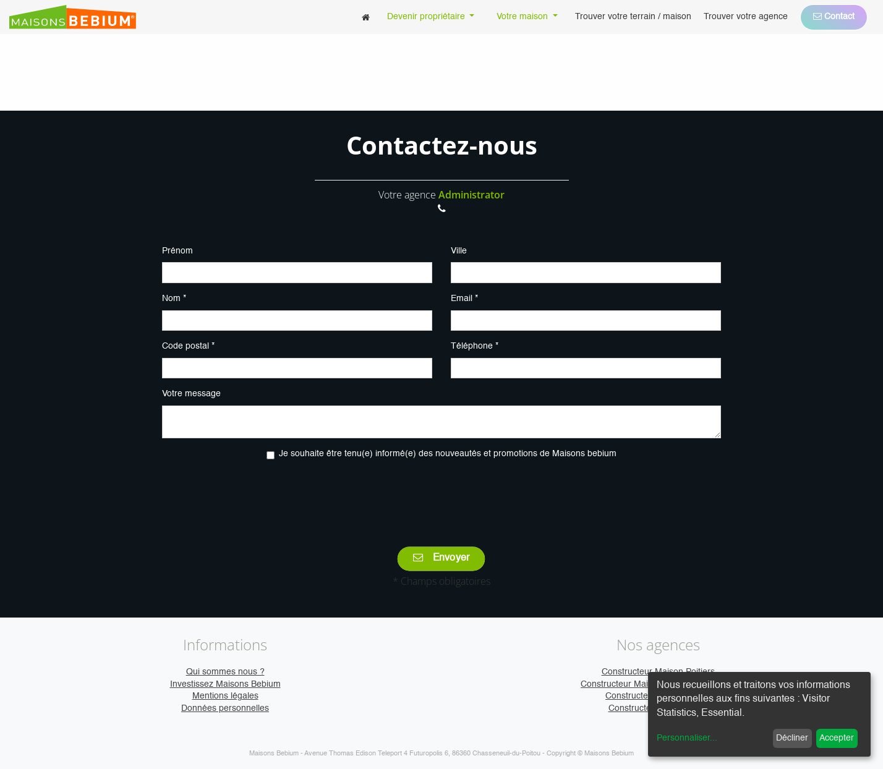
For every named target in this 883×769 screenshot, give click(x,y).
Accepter (836, 738)
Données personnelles (225, 708)
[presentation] (441, 494)
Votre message (191, 393)
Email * (464, 298)
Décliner (792, 738)
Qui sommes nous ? (225, 672)
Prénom (177, 251)
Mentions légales (225, 696)
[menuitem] (366, 17)
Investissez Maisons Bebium (225, 684)
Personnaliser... (687, 738)
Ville (459, 251)
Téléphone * (474, 346)
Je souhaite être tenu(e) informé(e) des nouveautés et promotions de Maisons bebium (447, 453)
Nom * (174, 298)
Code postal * (188, 346)
